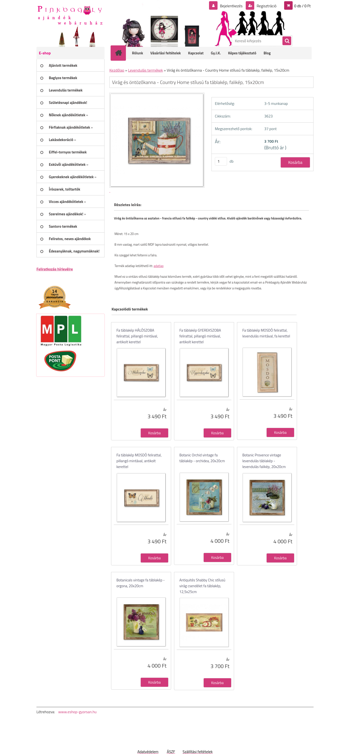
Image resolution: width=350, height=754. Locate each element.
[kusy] (221, 161)
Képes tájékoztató (242, 53)
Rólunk (137, 53)
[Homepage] (121, 53)
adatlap (159, 265)
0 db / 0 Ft (302, 6)
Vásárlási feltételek (165, 53)
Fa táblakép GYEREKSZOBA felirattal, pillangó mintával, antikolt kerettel (200, 336)
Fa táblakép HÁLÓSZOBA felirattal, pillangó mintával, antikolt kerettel (137, 336)
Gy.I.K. (216, 53)
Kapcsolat (196, 53)
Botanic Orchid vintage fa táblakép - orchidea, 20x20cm (202, 458)
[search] (286, 41)
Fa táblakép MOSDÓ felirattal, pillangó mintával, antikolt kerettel (139, 460)
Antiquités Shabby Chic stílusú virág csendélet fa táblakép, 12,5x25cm (202, 586)
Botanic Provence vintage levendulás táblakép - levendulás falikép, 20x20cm (264, 460)
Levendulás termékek (145, 70)
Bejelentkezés (231, 6)
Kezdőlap (116, 70)
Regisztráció (266, 6)
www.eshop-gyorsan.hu (77, 712)
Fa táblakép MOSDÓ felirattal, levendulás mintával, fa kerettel (266, 333)
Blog (267, 53)
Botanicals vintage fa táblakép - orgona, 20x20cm (140, 583)
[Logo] (69, 15)
